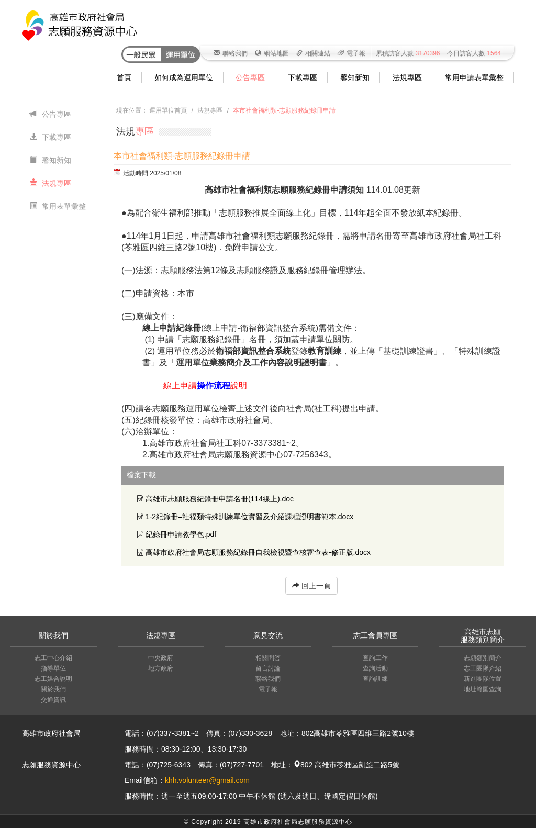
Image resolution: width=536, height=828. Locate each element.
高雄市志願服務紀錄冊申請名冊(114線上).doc (220, 499)
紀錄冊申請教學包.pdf (181, 534)
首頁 (124, 77)
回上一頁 (311, 585)
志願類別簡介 (482, 658)
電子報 (351, 53)
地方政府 (160, 668)
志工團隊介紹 (482, 668)
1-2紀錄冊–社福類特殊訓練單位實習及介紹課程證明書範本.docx (249, 516)
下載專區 (302, 77)
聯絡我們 (231, 53)
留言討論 (268, 668)
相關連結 (313, 53)
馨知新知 (355, 77)
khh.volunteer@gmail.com (207, 780)
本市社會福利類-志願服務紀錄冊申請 (284, 110)
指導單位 (53, 668)
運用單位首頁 (168, 110)
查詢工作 (375, 658)
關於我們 (53, 689)
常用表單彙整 (58, 206)
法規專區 (407, 77)
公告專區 (250, 77)
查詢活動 (375, 668)
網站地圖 (272, 53)
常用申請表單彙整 (474, 77)
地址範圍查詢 (482, 689)
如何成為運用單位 (183, 77)
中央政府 (160, 658)
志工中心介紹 (53, 658)
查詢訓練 (375, 678)
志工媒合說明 (53, 678)
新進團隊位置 (482, 678)
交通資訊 (53, 699)
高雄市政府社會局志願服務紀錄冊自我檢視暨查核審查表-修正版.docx (258, 552)
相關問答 (268, 658)
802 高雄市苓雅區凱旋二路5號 (346, 764)
